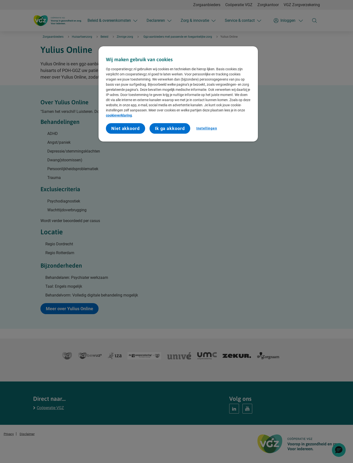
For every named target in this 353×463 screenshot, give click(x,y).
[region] (178, 94)
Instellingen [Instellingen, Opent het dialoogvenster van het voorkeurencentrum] (206, 128)
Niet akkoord (125, 128)
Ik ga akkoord (170, 128)
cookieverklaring (119, 115)
